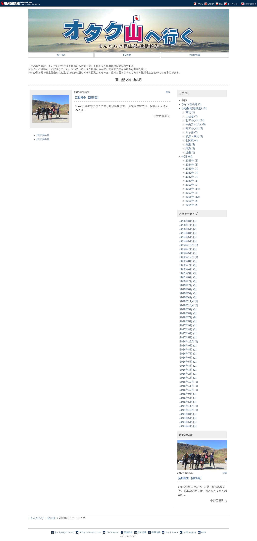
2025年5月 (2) (188, 229)
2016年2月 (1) (188, 373)
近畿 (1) (190, 152)
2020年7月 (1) (188, 281)
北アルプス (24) (195, 120)
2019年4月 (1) (188, 297)
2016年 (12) (193, 196)
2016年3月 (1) (188, 369)
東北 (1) (190, 112)
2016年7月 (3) (188, 353)
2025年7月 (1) (188, 225)
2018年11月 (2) (189, 301)
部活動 (127, 55)
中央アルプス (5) (196, 124)
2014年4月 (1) (188, 426)
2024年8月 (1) (188, 233)
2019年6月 (43, 139)
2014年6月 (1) (188, 418)
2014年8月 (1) (188, 413)
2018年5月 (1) (188, 321)
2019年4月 (43, 135)
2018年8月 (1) (188, 313)
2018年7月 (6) (188, 317)
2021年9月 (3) (188, 273)
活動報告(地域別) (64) (194, 108)
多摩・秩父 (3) (194, 136)
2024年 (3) (192, 164)
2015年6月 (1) (188, 397)
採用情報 (194, 55)
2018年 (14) (193, 188)
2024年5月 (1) (188, 241)
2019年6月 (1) (188, 289)
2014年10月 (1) (189, 409)
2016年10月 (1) (189, 341)
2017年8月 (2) (188, 329)
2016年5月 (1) (188, 361)
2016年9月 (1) (188, 345)
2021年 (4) (192, 176)
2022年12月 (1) (189, 257)
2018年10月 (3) (189, 305)
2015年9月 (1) (188, 393)
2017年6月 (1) (188, 333)
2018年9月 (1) (188, 309)
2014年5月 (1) (188, 422)
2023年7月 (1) (188, 249)
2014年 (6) (192, 204)
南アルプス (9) (194, 128)
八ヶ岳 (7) (192, 132)
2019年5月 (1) (188, 293)
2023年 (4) (192, 168)
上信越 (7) (192, 116)
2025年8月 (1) (188, 220)
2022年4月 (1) (188, 269)
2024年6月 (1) (188, 237)
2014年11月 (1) (189, 405)
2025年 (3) (192, 160)
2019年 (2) (192, 184)
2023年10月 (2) (189, 245)
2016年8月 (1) (188, 349)
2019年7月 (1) (188, 285)
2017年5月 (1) (188, 337)
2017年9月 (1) (188, 325)
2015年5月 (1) (188, 401)
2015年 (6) (192, 200)
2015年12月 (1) (189, 381)
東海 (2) (190, 148)
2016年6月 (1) (188, 357)
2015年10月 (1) (189, 389)
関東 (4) (190, 144)
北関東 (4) (192, 140)
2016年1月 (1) (188, 377)
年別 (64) (186, 156)
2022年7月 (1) (188, 265)
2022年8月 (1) (188, 261)
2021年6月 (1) (188, 277)
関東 (168, 92)
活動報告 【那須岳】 (87, 97)
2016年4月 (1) (188, 365)
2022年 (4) (192, 172)
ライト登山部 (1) (191, 104)
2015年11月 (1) (189, 385)
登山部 (61, 55)
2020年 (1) (192, 180)
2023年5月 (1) (188, 253)
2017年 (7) (192, 192)
